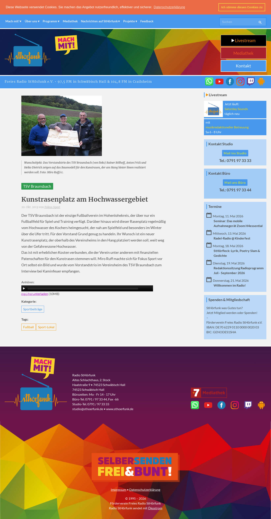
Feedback (146, 21)
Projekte (129, 21)
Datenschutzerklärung (144, 489)
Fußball (28, 327)
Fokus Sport (52, 207)
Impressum (118, 489)
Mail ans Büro (235, 182)
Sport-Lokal (46, 327)
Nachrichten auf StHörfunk (99, 21)
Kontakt (243, 65)
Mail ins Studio (235, 153)
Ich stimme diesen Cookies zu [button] (242, 7)
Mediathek (70, 21)
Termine (215, 206)
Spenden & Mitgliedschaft (229, 299)
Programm (50, 21)
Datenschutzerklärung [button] (169, 7)
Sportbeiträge (32, 309)
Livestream (243, 40)
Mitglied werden (225, 313)
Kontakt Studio (220, 144)
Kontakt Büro (219, 173)
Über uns (31, 21)
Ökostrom (155, 508)
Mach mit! (12, 21)
